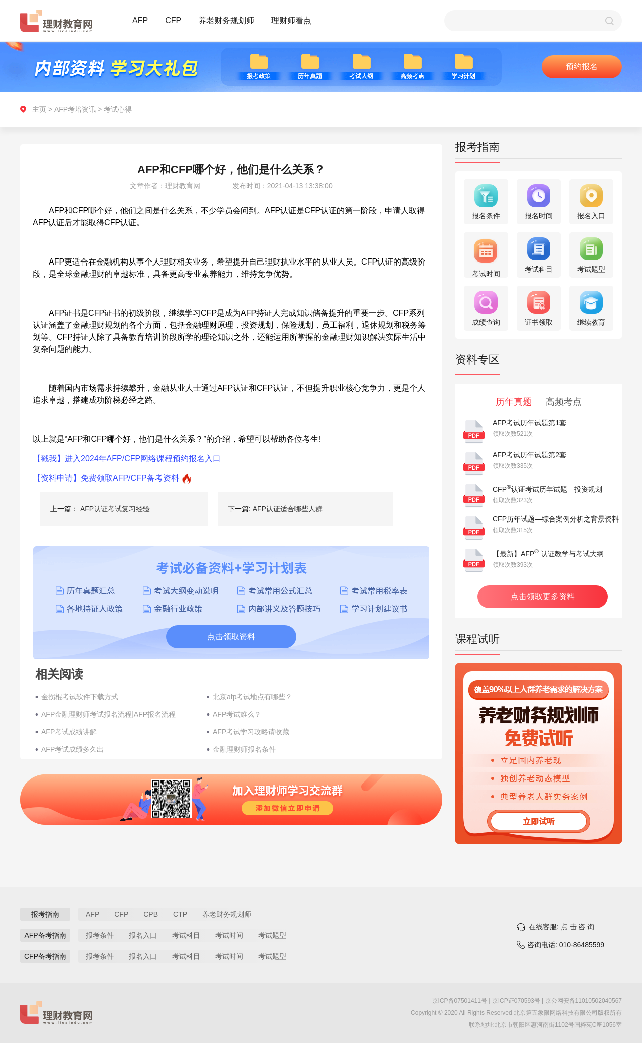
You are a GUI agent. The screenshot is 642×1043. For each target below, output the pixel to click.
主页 (39, 109)
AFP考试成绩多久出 (72, 749)
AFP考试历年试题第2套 (529, 455)
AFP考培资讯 (75, 109)
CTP (180, 914)
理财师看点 (291, 20)
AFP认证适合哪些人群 (288, 509)
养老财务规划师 (226, 20)
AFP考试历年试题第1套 (529, 423)
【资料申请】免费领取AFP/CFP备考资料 (106, 478)
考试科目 (186, 935)
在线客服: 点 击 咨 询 (561, 927)
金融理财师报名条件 (244, 749)
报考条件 (100, 935)
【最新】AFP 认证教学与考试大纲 (548, 554)
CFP (173, 20)
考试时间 (229, 935)
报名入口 (143, 935)
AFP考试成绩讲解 (69, 732)
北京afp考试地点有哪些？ (252, 697)
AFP (140, 20)
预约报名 (582, 66)
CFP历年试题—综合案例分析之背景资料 (556, 519)
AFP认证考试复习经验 (115, 509)
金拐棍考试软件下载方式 (79, 697)
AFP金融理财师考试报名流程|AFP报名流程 (108, 714)
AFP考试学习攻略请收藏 (251, 732)
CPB (150, 914)
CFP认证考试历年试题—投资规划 (547, 489)
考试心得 (118, 109)
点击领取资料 (231, 636)
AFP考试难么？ (237, 714)
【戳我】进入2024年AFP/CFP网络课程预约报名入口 (127, 458)
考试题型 (272, 935)
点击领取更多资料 (543, 596)
